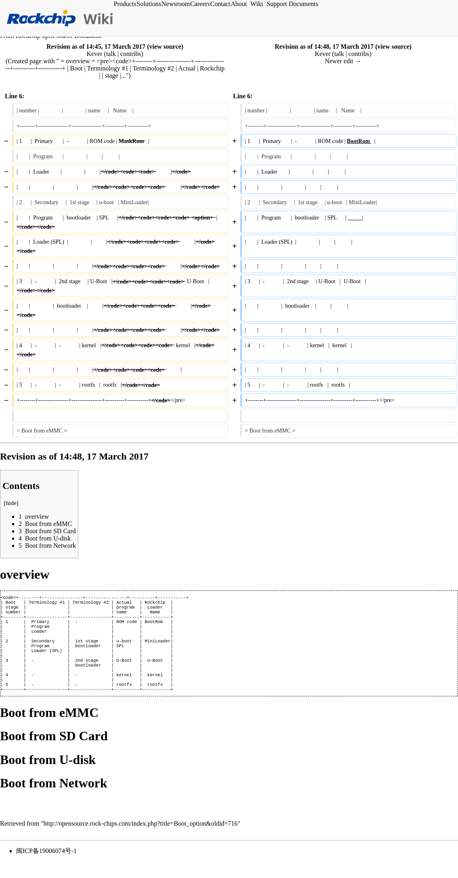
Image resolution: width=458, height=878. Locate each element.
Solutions (149, 3)
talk (111, 53)
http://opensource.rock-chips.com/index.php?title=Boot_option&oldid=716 (141, 839)
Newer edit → (343, 61)
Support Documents (292, 3)
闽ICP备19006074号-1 (46, 867)
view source (165, 46)
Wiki (256, 3)
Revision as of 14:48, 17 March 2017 (324, 46)
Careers (200, 3)
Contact (220, 3)
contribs (130, 53)
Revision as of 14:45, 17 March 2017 (95, 46)
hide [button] (11, 503)
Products (125, 3)
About (239, 3)
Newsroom (175, 3)
